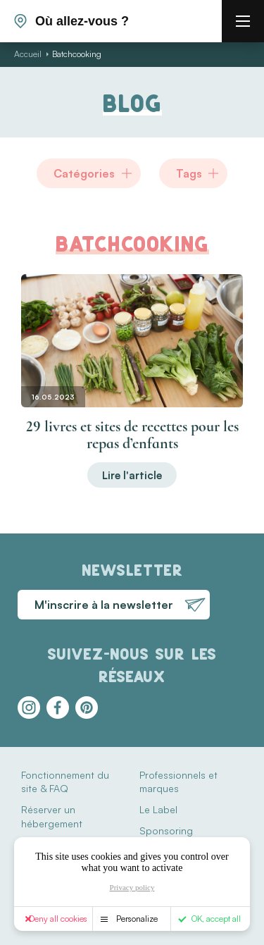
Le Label (158, 809)
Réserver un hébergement (51, 816)
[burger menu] (243, 21)
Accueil (28, 54)
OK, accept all (216, 918)
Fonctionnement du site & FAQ (65, 782)
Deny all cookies (58, 918)
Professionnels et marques (178, 782)
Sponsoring (166, 830)
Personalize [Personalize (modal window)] (137, 918)
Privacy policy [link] (132, 887)
